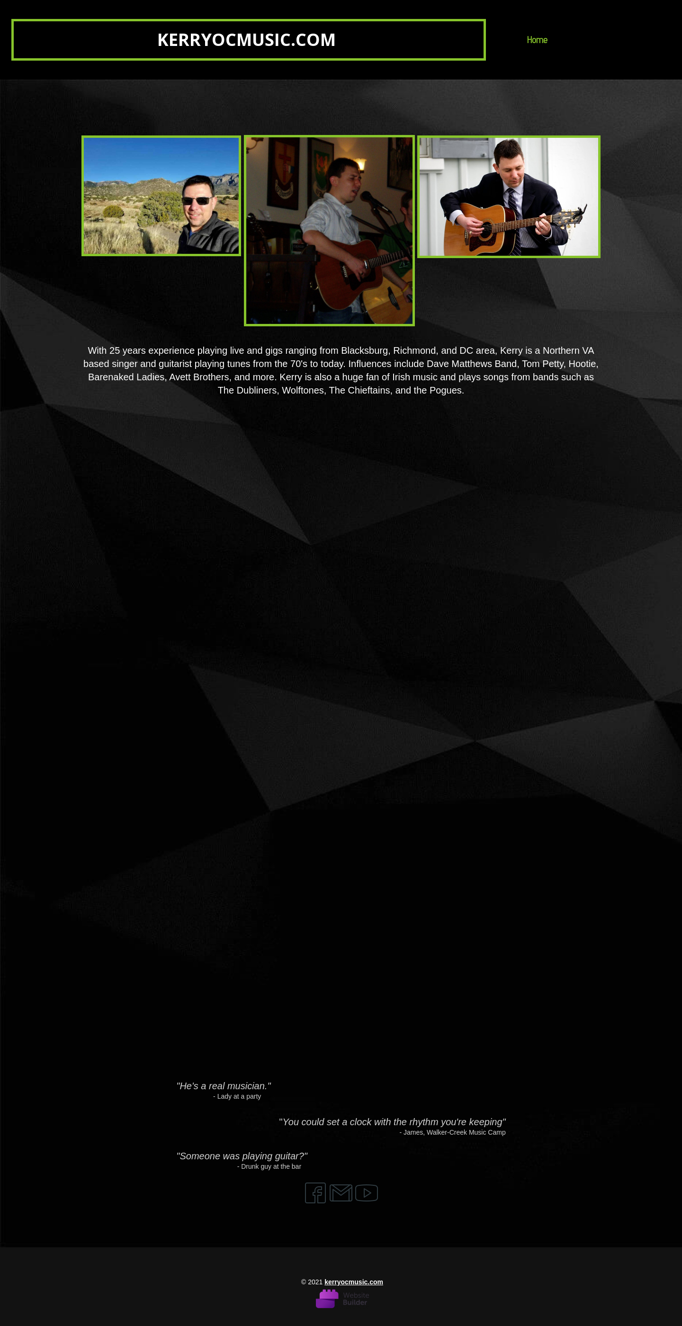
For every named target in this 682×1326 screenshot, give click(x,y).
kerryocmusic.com (353, 1282)
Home (537, 39)
